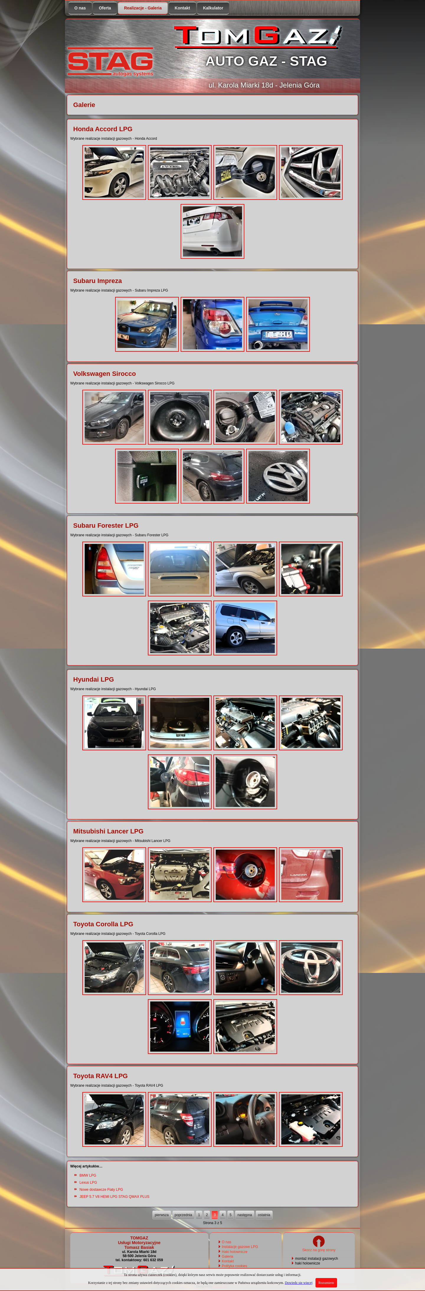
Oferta (105, 8)
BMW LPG (87, 1175)
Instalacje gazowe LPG (240, 1247)
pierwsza (162, 1215)
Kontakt (182, 8)
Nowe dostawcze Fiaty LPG (101, 1190)
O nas (80, 8)
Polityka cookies (234, 1266)
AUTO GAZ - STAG (266, 61)
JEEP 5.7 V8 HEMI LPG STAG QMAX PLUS (114, 1197)
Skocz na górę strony (319, 1248)
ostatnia (264, 1215)
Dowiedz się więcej (299, 1283)
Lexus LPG (88, 1182)
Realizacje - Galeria (143, 8)
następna (244, 1215)
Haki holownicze (235, 1252)
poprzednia (183, 1215)
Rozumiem (326, 1283)
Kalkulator (213, 8)
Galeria (227, 1256)
